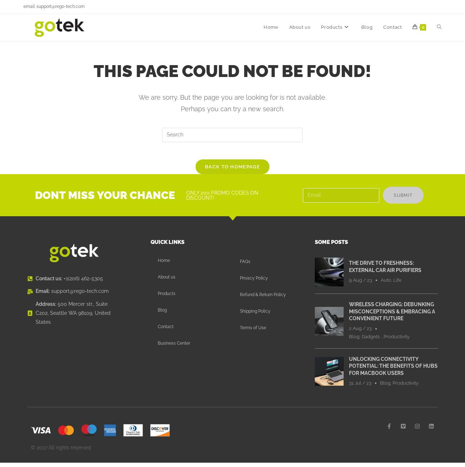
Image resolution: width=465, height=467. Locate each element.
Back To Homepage (232, 171)
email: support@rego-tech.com (54, 6)
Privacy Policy (254, 282)
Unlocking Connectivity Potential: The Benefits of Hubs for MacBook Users (393, 370)
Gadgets (371, 341)
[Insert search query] (232, 135)
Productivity (397, 341)
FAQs (245, 265)
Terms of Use (253, 332)
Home (164, 264)
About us (166, 281)
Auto (386, 284)
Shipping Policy (255, 315)
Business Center (174, 347)
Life (397, 284)
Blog (162, 314)
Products (166, 297)
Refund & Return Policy (263, 298)
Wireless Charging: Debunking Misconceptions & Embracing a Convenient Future (392, 316)
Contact (166, 331)
